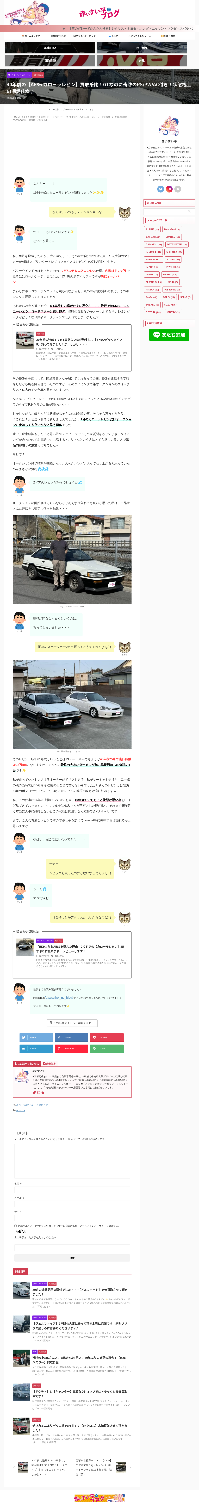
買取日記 (43, 1093)
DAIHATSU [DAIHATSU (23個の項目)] (154, 231)
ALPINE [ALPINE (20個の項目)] (152, 216)
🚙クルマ (113, 34)
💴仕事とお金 (168, 34)
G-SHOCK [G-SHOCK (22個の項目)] (174, 238)
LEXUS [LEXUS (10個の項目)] (152, 261)
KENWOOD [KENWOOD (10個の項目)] (172, 253)
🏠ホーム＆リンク (31, 34)
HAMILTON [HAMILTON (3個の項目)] (153, 246)
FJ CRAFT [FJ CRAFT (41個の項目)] (153, 238)
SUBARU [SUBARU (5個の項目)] (152, 291)
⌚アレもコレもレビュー (140, 34)
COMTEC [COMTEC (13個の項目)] (173, 223)
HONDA (59, 341)
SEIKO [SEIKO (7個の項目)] (185, 283)
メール (19, 1185)
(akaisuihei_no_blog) (56, 989)
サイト (18, 1199)
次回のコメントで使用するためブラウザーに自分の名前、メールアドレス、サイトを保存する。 (69, 1213)
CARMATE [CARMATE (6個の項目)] (153, 223)
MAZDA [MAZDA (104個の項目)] (170, 261)
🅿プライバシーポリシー (85, 34)
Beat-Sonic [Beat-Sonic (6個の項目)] (172, 216)
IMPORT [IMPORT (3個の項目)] (152, 253)
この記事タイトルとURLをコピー (72, 1014)
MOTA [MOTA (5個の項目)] (173, 268)
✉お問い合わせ (58, 34)
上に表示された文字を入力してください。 (37, 1225)
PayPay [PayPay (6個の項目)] (151, 283)
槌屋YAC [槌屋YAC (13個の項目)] (173, 298)
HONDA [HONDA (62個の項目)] (173, 246)
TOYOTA (59, 948)
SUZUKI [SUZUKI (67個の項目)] (170, 291)
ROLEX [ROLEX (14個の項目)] (169, 283)
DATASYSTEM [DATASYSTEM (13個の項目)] (177, 231)
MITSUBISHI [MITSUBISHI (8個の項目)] (154, 268)
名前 (18, 1171)
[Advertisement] (72, 141)
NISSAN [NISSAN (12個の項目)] (152, 276)
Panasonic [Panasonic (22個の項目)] (172, 276)
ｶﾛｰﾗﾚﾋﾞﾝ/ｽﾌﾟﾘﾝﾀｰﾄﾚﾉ (27, 1093)
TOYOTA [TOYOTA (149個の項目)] (153, 298)
